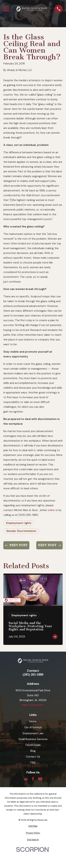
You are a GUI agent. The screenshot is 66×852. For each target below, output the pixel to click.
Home (33, 721)
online (51, 510)
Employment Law (33, 733)
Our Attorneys (33, 727)
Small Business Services (33, 739)
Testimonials (33, 745)
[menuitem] (33, 826)
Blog (33, 751)
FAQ (32, 762)
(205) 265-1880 (33, 674)
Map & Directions (32, 705)
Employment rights (18, 523)
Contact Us (33, 756)
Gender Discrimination (21, 531)
